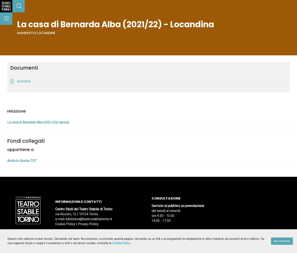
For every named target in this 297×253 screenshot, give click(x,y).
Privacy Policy (88, 224)
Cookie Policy (65, 224)
